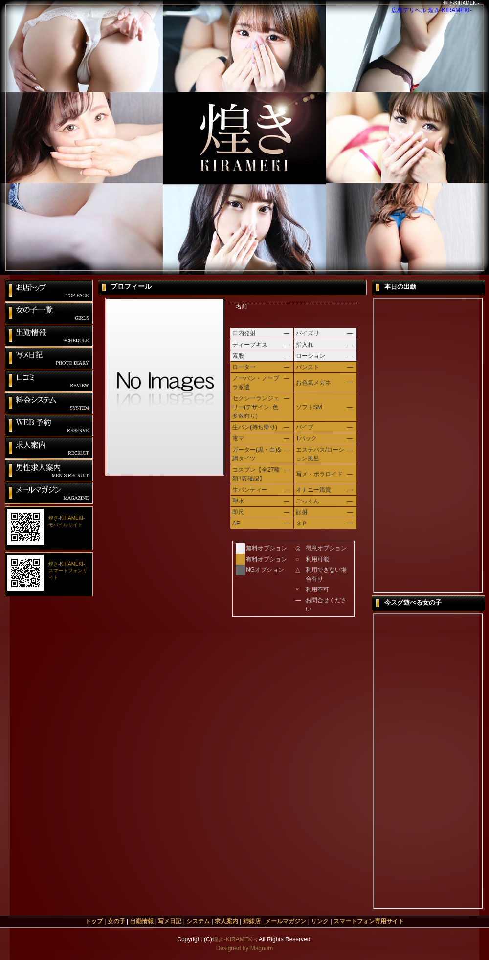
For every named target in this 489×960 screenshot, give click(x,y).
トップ (94, 921)
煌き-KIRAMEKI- (234, 939)
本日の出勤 (428, 445)
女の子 (116, 921)
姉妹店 (252, 921)
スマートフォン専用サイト (368, 921)
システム (198, 921)
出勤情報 (142, 921)
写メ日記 (169, 921)
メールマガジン (285, 921)
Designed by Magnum (244, 948)
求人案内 (226, 921)
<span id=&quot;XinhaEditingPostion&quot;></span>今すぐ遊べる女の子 (428, 761)
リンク (320, 921)
